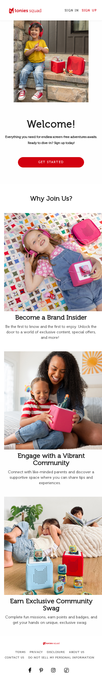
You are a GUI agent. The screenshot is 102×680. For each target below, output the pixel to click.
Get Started (51, 162)
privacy (36, 652)
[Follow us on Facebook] (30, 667)
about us (76, 652)
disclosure (56, 652)
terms (20, 652)
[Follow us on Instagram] (53, 667)
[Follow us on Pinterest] (41, 667)
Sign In (72, 10)
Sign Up (89, 10)
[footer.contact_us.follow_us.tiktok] (66, 667)
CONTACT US (14, 657)
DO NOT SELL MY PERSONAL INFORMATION (61, 657)
